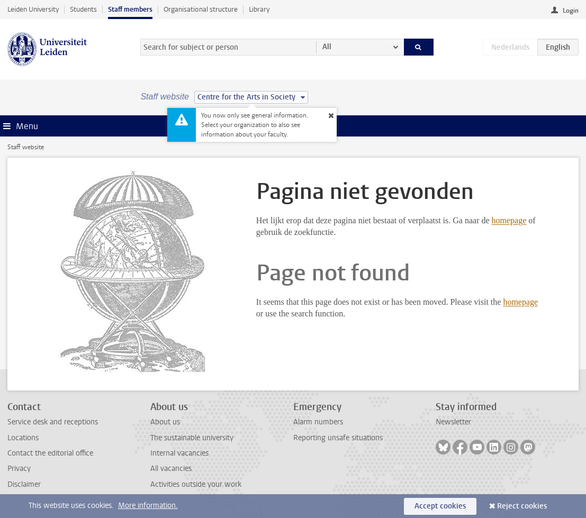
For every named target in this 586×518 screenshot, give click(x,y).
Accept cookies (440, 506)
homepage (509, 220)
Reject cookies (522, 506)
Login (571, 10)
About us (165, 422)
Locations (23, 438)
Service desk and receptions (52, 422)
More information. (148, 506)
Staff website (25, 147)
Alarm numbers (318, 422)
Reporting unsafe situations (338, 438)
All (326, 47)
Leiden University (33, 9)
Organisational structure (201, 9)
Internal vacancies (179, 453)
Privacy (19, 469)
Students (83, 9)
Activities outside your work (195, 484)
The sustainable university (191, 438)
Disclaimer (24, 484)
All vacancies (171, 469)
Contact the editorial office (50, 453)
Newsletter (453, 422)
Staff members (130, 9)
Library (259, 9)
